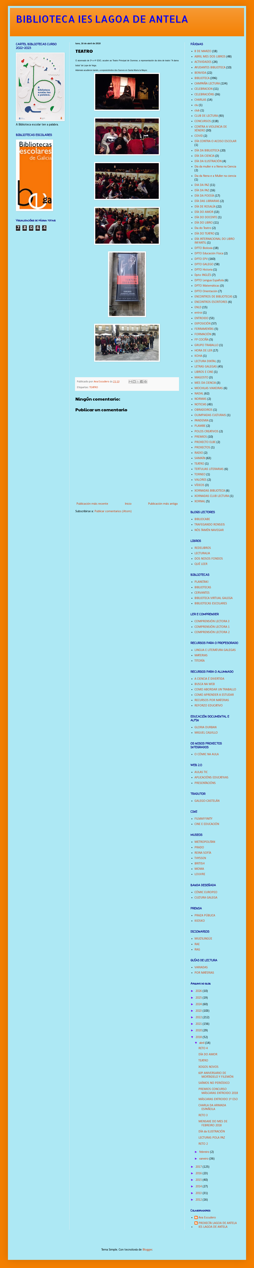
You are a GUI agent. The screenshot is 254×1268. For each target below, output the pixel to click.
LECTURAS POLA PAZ (211, 1137)
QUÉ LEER (200, 564)
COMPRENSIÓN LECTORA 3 (212, 621)
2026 (199, 991)
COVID (198, 136)
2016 (199, 1173)
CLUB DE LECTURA (206, 116)
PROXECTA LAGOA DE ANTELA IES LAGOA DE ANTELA (217, 1225)
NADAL (198, 393)
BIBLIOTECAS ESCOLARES (210, 603)
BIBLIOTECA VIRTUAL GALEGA (213, 598)
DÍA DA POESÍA (204, 195)
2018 (199, 1037)
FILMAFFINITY (203, 818)
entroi (198, 312)
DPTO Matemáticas (206, 285)
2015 (199, 1180)
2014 (199, 1186)
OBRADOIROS (203, 410)
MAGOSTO (201, 377)
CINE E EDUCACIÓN (206, 824)
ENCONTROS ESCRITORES (210, 302)
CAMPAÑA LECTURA (207, 83)
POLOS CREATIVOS (206, 431)
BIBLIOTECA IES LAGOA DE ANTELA (102, 18)
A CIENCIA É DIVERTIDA (209, 678)
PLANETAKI (201, 582)
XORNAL (199, 501)
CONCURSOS (202, 121)
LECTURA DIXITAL (205, 361)
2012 (199, 1199)
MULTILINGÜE (203, 938)
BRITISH (199, 863)
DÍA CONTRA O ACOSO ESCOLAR (215, 141)
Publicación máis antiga (163, 503)
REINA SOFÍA (202, 853)
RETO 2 (203, 1144)
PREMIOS (200, 436)
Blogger (147, 1249)
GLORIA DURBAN (205, 727)
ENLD (197, 307)
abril (202, 1043)
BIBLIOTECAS (202, 587)
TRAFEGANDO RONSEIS (209, 524)
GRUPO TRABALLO (206, 345)
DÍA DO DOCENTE (205, 217)
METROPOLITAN (204, 842)
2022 (199, 1017)
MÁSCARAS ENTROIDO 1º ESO (218, 1099)
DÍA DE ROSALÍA (205, 206)
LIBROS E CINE (203, 372)
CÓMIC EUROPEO (205, 892)
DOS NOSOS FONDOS (208, 558)
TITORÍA (199, 660)
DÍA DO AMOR (203, 212)
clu (196, 105)
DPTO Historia (203, 269)
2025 (199, 997)
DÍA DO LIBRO (203, 222)
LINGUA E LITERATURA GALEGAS (215, 650)
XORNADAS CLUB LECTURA (211, 496)
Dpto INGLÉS (202, 275)
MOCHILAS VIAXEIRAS (208, 388)
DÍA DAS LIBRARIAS (206, 201)
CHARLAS (200, 99)
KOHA (198, 356)
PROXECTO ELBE (205, 442)
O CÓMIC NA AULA (206, 754)
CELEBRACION (203, 89)
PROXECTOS (202, 447)
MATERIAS (201, 655)
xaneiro (204, 1158)
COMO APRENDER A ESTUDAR (214, 695)
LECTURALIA (202, 553)
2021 (199, 1024)
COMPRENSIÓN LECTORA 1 (212, 627)
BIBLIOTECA (202, 78)
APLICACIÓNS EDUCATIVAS (211, 777)
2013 (199, 1193)
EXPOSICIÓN (202, 323)
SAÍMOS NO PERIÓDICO (214, 1083)
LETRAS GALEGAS (205, 366)
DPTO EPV (201, 259)
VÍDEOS (199, 485)
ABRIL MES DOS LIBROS (210, 56)
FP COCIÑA (201, 339)
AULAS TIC (201, 772)
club (197, 110)
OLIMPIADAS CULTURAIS (210, 415)
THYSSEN (200, 858)
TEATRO (93, 387)
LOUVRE (199, 874)
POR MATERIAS (204, 972)
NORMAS (200, 399)
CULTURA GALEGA (205, 897)
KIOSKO (199, 921)
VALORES (200, 479)
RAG (197, 949)
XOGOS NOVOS (208, 1067)
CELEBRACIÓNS (204, 94)
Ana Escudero (207, 1217)
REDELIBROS (202, 548)
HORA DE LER (203, 350)
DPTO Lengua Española (209, 280)
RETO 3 (203, 1115)
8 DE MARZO (202, 51)
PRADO (199, 847)
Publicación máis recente (92, 503)
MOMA (199, 869)
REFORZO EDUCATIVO (208, 705)
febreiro (204, 1152)
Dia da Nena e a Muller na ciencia (215, 176)
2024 (199, 1004)
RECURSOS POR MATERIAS (211, 700)
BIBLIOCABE (202, 519)
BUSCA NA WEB (204, 684)
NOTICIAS (200, 404)
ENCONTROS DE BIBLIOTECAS (213, 296)
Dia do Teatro (202, 228)
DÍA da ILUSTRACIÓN (211, 1131)
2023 (199, 1010)
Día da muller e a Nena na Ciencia (215, 166)
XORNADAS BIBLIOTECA (209, 490)
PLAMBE (200, 426)
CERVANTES (202, 592)
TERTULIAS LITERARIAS (209, 469)
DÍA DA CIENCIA (204, 156)
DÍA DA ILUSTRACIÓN (208, 161)
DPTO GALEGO (204, 264)
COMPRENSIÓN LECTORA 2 (212, 632)
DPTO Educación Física (208, 253)
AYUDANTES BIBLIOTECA (209, 67)
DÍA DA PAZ (201, 190)
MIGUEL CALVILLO (206, 732)
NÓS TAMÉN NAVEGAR (209, 530)
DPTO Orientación (205, 291)
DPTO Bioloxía (203, 248)
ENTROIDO (201, 318)
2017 (199, 1166)
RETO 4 (203, 1048)
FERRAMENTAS (204, 329)
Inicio (128, 503)
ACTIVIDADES (203, 62)
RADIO (198, 453)
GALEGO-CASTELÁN (206, 801)
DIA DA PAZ (201, 185)
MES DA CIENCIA (205, 383)
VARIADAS (201, 967)
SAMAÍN (199, 458)
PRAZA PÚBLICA (204, 915)
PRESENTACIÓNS (205, 783)
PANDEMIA (201, 420)
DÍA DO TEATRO (204, 233)
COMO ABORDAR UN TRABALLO (215, 689)
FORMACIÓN (202, 334)
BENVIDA (200, 73)
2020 (199, 1030)
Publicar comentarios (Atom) (113, 511)
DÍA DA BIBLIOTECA (206, 150)
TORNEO (200, 474)
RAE (197, 944)
